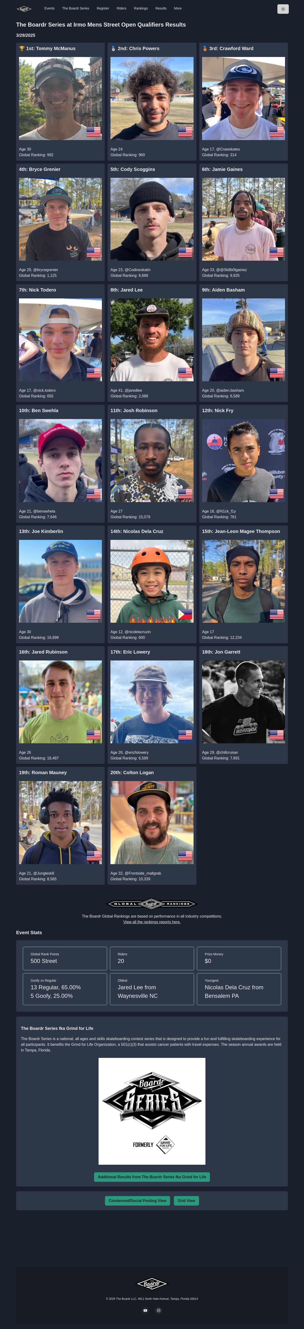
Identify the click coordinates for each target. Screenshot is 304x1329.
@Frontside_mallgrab (143, 873)
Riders (121, 8)
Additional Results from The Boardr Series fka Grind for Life (152, 1177)
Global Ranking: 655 (36, 396)
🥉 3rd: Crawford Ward (228, 48)
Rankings (141, 8)
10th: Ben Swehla (38, 410)
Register (103, 8)
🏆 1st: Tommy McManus (47, 48)
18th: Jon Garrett (221, 652)
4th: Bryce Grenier (40, 169)
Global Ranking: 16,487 (39, 758)
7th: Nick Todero (37, 289)
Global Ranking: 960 (127, 155)
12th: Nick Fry (217, 410)
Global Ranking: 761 (219, 517)
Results (160, 8)
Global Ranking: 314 (219, 155)
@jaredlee (133, 390)
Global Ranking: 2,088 (129, 396)
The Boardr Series (75, 8)
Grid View (186, 1201)
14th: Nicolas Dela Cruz (136, 531)
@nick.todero (44, 390)
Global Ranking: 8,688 (129, 275)
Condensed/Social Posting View (137, 1201)
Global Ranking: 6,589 (221, 396)
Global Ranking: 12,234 (222, 638)
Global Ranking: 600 (127, 638)
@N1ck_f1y (226, 511)
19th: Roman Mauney (43, 772)
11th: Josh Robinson (133, 410)
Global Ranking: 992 (36, 155)
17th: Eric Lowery (130, 652)
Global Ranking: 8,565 (38, 879)
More (178, 8)
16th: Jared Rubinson (43, 652)
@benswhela (44, 511)
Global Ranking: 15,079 (130, 517)
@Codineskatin (138, 270)
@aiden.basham (230, 390)
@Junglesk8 (43, 873)
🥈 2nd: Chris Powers (134, 48)
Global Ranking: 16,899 (39, 638)
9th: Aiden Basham (223, 289)
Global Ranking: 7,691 (221, 758)
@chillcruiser (227, 752)
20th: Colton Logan (132, 772)
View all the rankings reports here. (152, 922)
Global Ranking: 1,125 (38, 275)
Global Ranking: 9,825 (221, 275)
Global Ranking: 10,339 (130, 879)
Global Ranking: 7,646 (38, 517)
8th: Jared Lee (126, 289)
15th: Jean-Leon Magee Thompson (241, 531)
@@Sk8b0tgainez (231, 270)
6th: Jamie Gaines (222, 169)
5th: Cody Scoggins (132, 169)
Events (49, 8)
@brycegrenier (45, 270)
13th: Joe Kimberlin (41, 531)
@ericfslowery (137, 752)
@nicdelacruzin (138, 632)
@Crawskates (228, 149)
